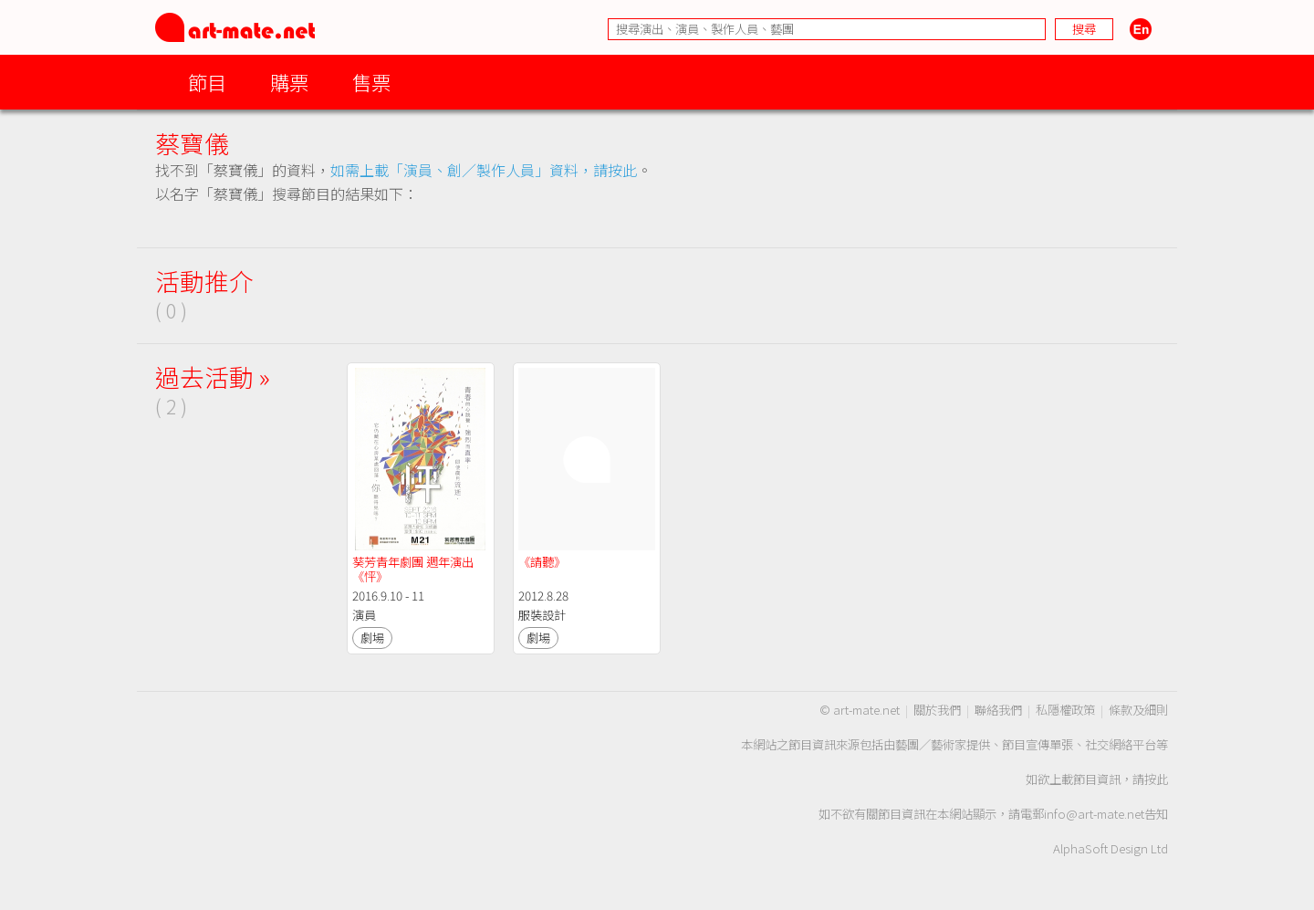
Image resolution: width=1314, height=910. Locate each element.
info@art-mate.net (1094, 813)
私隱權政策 (1065, 709)
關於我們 (937, 709)
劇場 (372, 637)
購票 (289, 82)
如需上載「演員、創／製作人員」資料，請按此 (483, 170)
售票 (371, 82)
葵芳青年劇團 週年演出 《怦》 (414, 569)
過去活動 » (212, 376)
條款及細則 (1138, 709)
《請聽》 (542, 561)
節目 (207, 82)
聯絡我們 (998, 709)
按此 (1156, 779)
